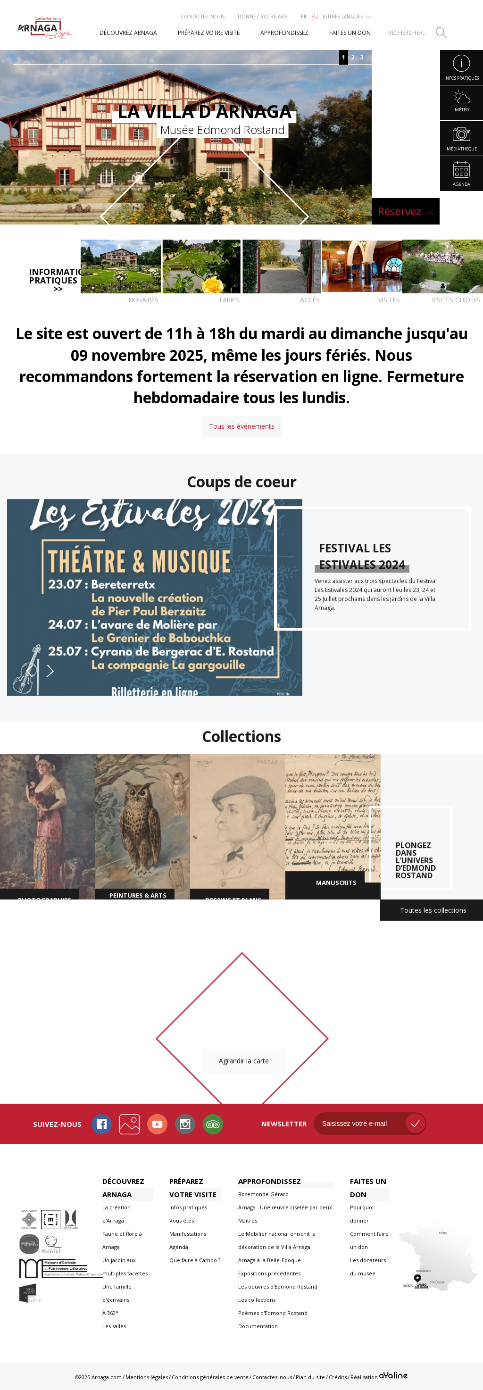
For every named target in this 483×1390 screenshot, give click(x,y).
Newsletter (284, 1123)
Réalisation (379, 1376)
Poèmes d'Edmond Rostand (273, 1312)
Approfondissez (269, 1181)
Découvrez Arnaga (123, 1187)
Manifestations (187, 1233)
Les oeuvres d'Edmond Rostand (277, 1286)
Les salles (114, 1326)
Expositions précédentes (269, 1273)
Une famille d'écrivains (117, 1293)
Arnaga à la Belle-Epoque (269, 1260)
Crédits (338, 1377)
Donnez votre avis (262, 16)
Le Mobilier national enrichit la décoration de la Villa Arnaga (277, 1240)
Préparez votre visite (193, 1187)
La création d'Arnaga (116, 1214)
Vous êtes (181, 1220)
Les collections (256, 1299)
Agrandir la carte (244, 1064)
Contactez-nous (203, 16)
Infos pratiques (188, 1207)
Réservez (399, 211)
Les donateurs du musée (368, 1267)
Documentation (258, 1326)
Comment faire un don (369, 1240)
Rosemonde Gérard (263, 1194)
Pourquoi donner (362, 1214)
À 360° (110, 1312)
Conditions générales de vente (210, 1377)
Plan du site (310, 1377)
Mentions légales (146, 1377)
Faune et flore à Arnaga (122, 1240)
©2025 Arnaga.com (98, 1377)
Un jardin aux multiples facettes (125, 1267)
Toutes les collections (433, 913)
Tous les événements (242, 426)
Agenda (178, 1246)
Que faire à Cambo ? (194, 1260)
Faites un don (368, 1187)
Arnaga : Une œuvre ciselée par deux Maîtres (285, 1214)
